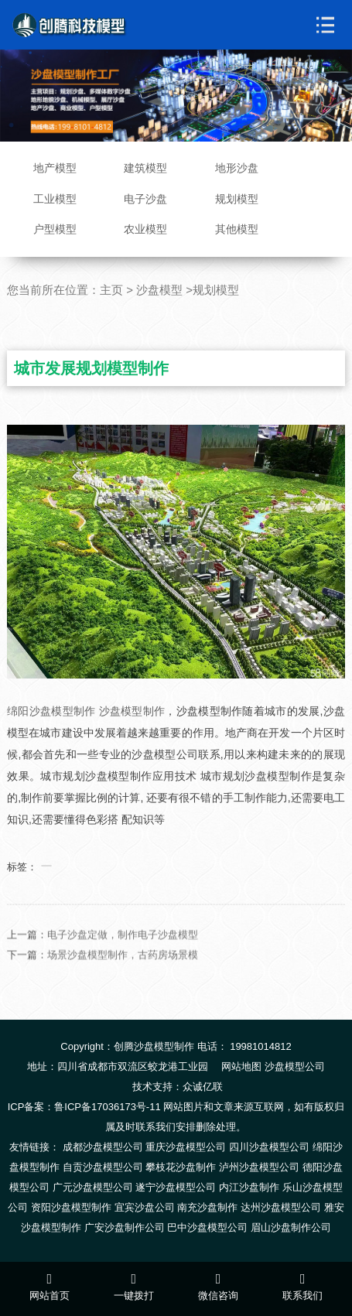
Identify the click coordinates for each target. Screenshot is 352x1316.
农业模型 (145, 229)
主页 (111, 289)
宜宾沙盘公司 (144, 1207)
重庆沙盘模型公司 (185, 1147)
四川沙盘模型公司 (269, 1147)
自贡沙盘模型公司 (103, 1167)
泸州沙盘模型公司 (259, 1167)
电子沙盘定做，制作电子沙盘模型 (122, 956)
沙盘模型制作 (132, 711)
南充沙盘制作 (207, 1207)
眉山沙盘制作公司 (291, 1227)
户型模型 (55, 229)
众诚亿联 (203, 1086)
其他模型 (236, 229)
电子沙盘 (145, 199)
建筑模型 (145, 168)
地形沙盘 (236, 168)
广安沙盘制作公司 (124, 1227)
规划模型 (236, 199)
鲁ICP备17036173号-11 (107, 1107)
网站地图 (241, 1066)
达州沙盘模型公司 (281, 1207)
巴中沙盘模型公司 (207, 1227)
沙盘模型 (159, 289)
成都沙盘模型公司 (103, 1147)
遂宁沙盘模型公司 (175, 1187)
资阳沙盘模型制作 (71, 1207)
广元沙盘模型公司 (93, 1187)
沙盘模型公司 (295, 1066)
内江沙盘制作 (249, 1187)
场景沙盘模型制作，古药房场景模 (122, 976)
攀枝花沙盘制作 (180, 1167)
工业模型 (55, 199)
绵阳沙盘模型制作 (51, 711)
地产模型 (55, 168)
